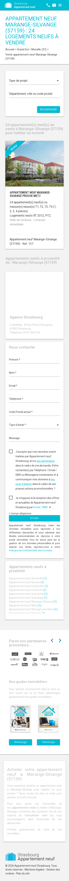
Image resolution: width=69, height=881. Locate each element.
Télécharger (20, 742)
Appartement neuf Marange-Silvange (33, 601)
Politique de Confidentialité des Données (30, 550)
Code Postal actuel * (21, 411)
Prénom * (14, 359)
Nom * (12, 372)
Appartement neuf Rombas (27, 613)
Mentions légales (34, 869)
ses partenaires (46, 460)
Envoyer (34, 518)
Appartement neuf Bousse (26, 582)
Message (14, 438)
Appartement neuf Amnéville (28, 578)
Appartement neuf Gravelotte (28, 593)
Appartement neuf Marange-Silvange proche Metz (30, 194)
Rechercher (48, 109)
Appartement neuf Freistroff (27, 590)
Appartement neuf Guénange (28, 597)
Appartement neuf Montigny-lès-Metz (33, 609)
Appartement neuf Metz (25, 605)
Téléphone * (16, 398)
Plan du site (23, 873)
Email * (13, 385)
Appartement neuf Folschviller (28, 586)
